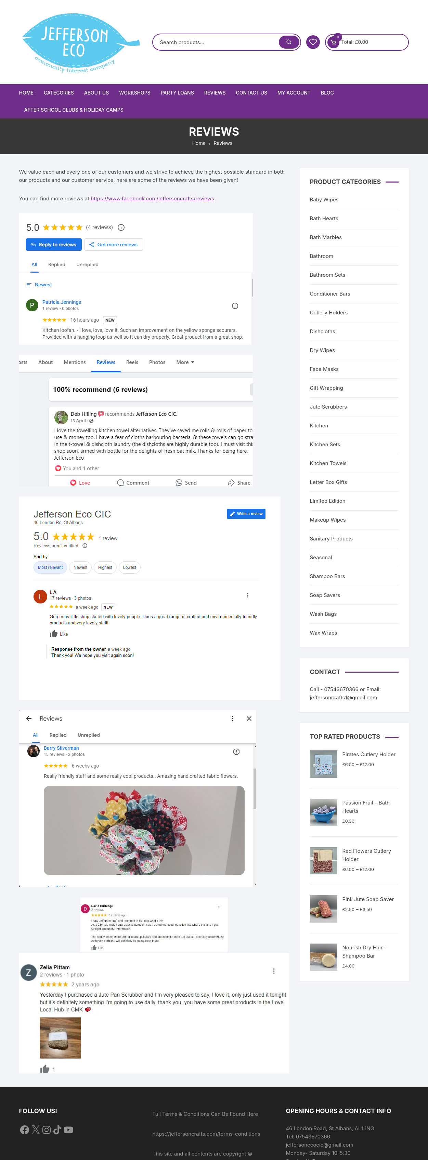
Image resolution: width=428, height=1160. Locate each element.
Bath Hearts (324, 218)
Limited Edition (328, 501)
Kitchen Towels (328, 463)
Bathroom (322, 256)
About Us (96, 93)
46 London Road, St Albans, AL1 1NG (330, 1128)
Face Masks (324, 369)
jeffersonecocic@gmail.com (319, 1145)
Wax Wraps (323, 632)
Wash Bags (323, 614)
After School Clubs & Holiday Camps (74, 110)
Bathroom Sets (328, 275)
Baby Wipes (324, 199)
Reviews (215, 93)
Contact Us (251, 93)
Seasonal (321, 557)
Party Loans (177, 93)
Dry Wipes (322, 350)
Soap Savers (325, 595)
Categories (59, 93)
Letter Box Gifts (328, 482)
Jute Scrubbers (328, 406)
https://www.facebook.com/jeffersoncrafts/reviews (151, 198)
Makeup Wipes (328, 519)
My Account (294, 93)
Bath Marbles (326, 237)
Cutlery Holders (329, 312)
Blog (327, 93)
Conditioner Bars (330, 293)
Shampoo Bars (327, 576)
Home (26, 93)
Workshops (134, 93)
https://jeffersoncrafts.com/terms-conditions (206, 1134)
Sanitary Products (331, 538)
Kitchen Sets (325, 444)
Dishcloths (322, 331)
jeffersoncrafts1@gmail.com (343, 697)
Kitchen (319, 425)
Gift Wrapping (326, 388)
